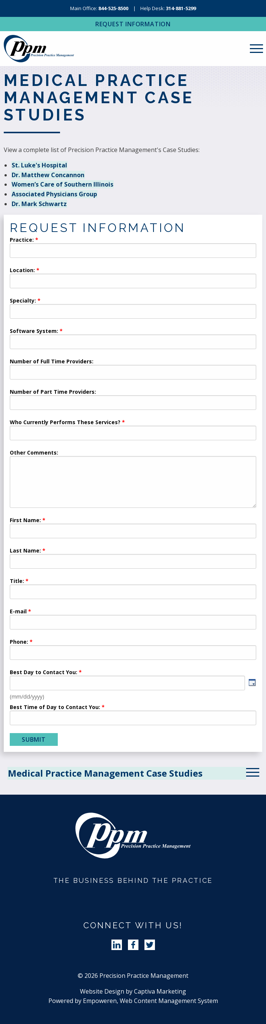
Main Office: (99, 8)
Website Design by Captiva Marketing (133, 991)
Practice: (22, 240)
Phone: (19, 642)
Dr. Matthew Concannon (48, 175)
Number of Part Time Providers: (53, 392)
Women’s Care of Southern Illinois (62, 184)
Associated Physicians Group (54, 194)
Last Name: (26, 551)
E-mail (18, 612)
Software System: (34, 331)
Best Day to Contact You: (44, 673)
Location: (22, 271)
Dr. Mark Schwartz (39, 204)
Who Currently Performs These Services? (65, 423)
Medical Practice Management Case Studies (105, 773)
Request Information (133, 24)
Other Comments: (34, 453)
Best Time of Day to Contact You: (55, 708)
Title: (17, 581)
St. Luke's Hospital (39, 165)
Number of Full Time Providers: (51, 362)
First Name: (25, 521)
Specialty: (23, 301)
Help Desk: (168, 8)
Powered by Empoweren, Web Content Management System (133, 1001)
